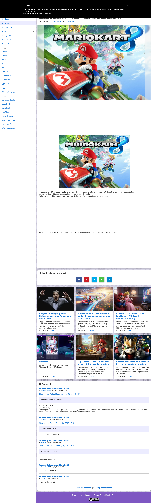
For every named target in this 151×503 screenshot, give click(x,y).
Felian (43, 478)
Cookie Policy (111, 495)
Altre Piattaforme (8, 92)
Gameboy (5, 84)
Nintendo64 (6, 76)
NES (3, 88)
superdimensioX (46, 390)
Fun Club (5, 112)
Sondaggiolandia (8, 100)
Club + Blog (7, 40)
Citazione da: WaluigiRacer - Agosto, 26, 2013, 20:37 (59, 394)
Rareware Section (9, 124)
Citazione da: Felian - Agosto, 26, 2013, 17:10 (56, 423)
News (5, 23)
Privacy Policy (99, 495)
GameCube (6, 72)
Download (6, 108)
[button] (128, 5)
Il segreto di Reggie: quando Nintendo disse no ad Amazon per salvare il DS (55, 316)
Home (5, 19)
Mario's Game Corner (10, 120)
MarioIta (43, 442)
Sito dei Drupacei (8, 128)
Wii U (4, 60)
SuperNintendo (8, 80)
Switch (4, 56)
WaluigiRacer (45, 419)
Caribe (53, 331)
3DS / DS (5, 64)
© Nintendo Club (78, 495)
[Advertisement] (94, 117)
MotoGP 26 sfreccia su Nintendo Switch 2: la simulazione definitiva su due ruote (94, 316)
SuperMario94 (45, 467)
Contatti (89, 495)
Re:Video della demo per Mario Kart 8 (54, 388)
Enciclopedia (8, 27)
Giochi (5, 31)
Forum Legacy (7, 116)
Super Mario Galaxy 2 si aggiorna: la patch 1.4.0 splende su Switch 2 (94, 363)
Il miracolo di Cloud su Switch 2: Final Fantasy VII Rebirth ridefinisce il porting (131, 316)
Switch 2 (5, 52)
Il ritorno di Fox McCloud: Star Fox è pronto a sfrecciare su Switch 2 (132, 363)
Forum (6, 44)
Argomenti (7, 36)
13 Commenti (70, 22)
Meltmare (43, 361)
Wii (3, 68)
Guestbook (6, 104)
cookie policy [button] (30, 11)
